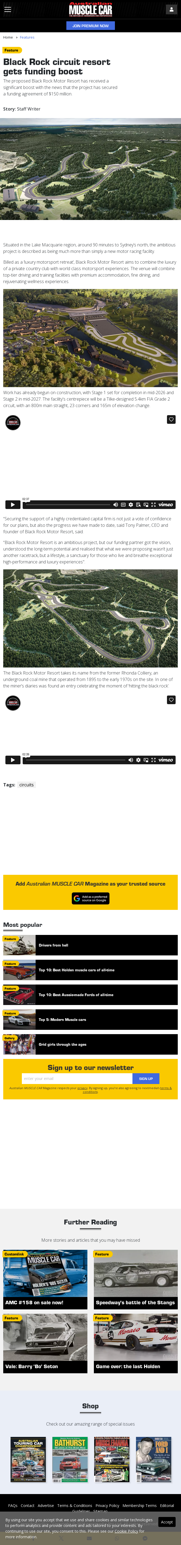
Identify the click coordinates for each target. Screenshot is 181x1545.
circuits (26, 785)
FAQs (13, 1505)
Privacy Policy (107, 1505)
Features (27, 37)
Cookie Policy (126, 1531)
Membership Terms (139, 1505)
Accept (167, 1522)
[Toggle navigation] (7, 9)
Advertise (46, 1505)
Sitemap (100, 1511)
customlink (14, 1254)
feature (11, 50)
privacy (82, 1088)
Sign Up (146, 1078)
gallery (10, 1038)
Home (8, 37)
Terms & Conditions (74, 1505)
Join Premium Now (91, 25)
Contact (28, 1505)
